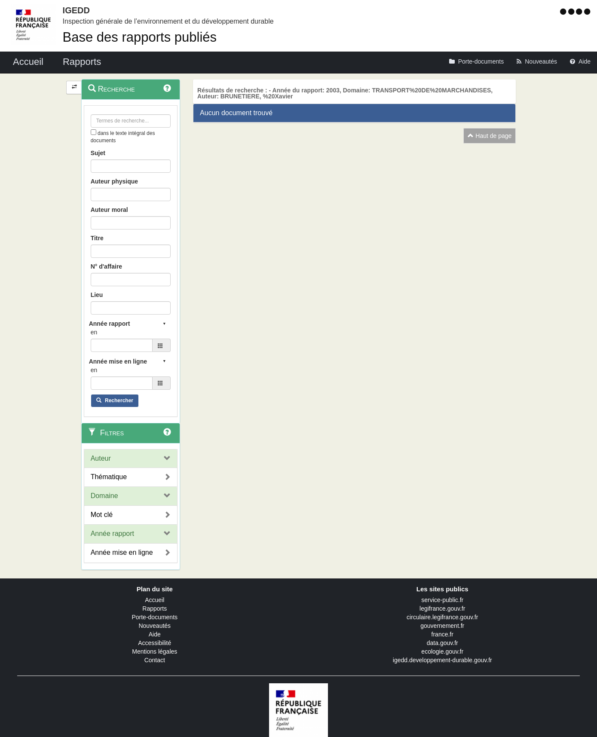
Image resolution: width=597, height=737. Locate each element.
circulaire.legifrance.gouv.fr (442, 617)
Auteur (101, 458)
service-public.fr (442, 599)
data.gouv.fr (442, 642)
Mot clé (102, 514)
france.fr (442, 634)
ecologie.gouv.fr (442, 651)
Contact (154, 660)
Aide (155, 634)
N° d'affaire (106, 266)
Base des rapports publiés (140, 37)
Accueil (154, 599)
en (94, 332)
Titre (97, 238)
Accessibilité (154, 642)
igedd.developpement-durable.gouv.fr (442, 660)
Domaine (104, 495)
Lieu (97, 294)
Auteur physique (114, 181)
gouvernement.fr (442, 625)
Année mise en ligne (122, 552)
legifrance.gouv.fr (442, 608)
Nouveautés (154, 625)
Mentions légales (154, 651)
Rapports (154, 608)
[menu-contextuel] (93, 132)
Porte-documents (155, 617)
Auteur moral (109, 209)
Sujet (98, 153)
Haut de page (489, 135)
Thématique (109, 476)
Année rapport (112, 533)
